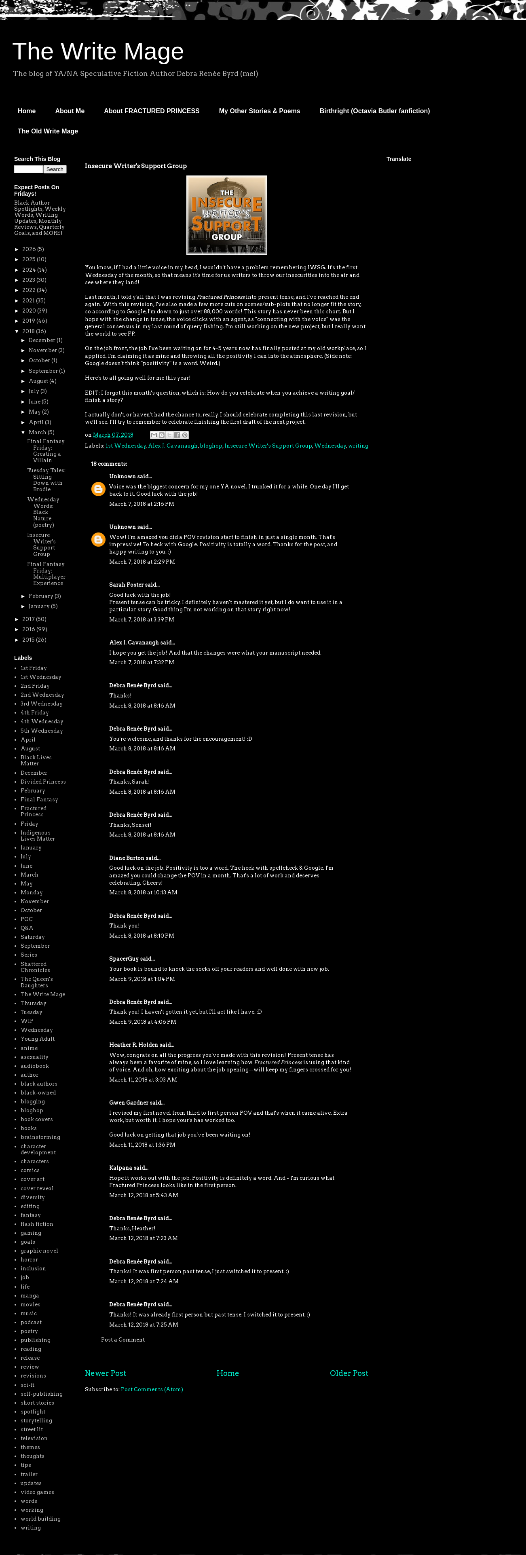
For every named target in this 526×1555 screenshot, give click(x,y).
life (25, 1287)
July (34, 391)
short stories (37, 1403)
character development (38, 1149)
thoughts (32, 1456)
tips (26, 1465)
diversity (33, 1197)
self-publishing (42, 1394)
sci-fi (28, 1385)
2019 (29, 321)
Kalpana (120, 1168)
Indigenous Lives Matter (38, 836)
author (29, 1075)
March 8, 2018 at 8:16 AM (142, 706)
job (25, 1277)
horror (29, 1260)
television (34, 1438)
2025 (29, 259)
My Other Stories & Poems (259, 111)
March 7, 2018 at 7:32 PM (141, 662)
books (29, 1128)
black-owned (38, 1093)
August (39, 381)
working (32, 1510)
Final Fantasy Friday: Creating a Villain (46, 450)
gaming (31, 1233)
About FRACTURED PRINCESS (151, 111)
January (40, 606)
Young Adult (38, 1039)
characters (35, 1161)
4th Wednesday (42, 721)
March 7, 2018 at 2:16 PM (141, 504)
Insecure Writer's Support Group (268, 446)
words (29, 1501)
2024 (29, 270)
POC (27, 919)
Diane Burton (126, 858)
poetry (29, 1331)
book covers (37, 1119)
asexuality (35, 1057)
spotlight (33, 1412)
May (35, 412)
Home (27, 111)
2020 (29, 311)
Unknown (122, 476)
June (35, 402)
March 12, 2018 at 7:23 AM (143, 1238)
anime (29, 1048)
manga (30, 1296)
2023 (29, 280)
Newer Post (105, 1373)
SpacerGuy (124, 959)
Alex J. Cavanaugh (173, 446)
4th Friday (35, 713)
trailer (29, 1474)
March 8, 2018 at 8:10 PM (141, 936)
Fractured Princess (33, 811)
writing (358, 446)
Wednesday (330, 446)
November (43, 350)
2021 (29, 301)
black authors (39, 1084)
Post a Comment (123, 1340)
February (42, 596)
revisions (33, 1376)
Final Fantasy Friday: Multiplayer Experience (46, 573)
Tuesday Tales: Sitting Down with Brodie (46, 479)
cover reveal (37, 1188)
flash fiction (37, 1224)
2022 (29, 290)
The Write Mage (98, 51)
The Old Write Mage (48, 131)
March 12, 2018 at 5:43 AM (143, 1195)
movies (30, 1304)
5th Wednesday (42, 731)
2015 (29, 640)
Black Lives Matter (36, 760)
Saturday (33, 937)
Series (29, 955)
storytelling (36, 1421)
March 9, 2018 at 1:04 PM (142, 979)
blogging (33, 1102)
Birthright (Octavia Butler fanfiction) (375, 111)
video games (37, 1492)
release (30, 1358)
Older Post (349, 1373)
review (30, 1367)
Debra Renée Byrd (132, 685)
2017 (29, 619)
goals (28, 1242)
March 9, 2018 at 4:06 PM (142, 1022)
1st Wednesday (126, 446)
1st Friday (34, 668)
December (43, 340)
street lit (32, 1429)
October (40, 360)
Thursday (33, 1003)
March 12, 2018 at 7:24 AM (144, 1281)
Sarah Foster (126, 585)
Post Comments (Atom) (152, 1389)
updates (31, 1483)
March (38, 432)
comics (30, 1170)
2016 (29, 629)
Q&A (27, 928)
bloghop (211, 446)
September (44, 371)
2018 (29, 331)
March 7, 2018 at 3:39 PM (141, 620)
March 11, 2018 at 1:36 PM (142, 1145)
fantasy (31, 1215)
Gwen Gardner (128, 1103)
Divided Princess (43, 782)
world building (41, 1519)
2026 (29, 249)
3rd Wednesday (42, 704)
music (29, 1313)
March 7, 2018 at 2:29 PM (142, 562)
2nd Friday (35, 686)
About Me (69, 111)
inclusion (33, 1269)
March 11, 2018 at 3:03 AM (143, 1080)
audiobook (35, 1066)
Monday (32, 892)
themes (30, 1447)
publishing (36, 1340)
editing (30, 1206)
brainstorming (40, 1137)
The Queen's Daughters (37, 982)
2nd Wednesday (42, 695)
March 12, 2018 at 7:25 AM (143, 1325)
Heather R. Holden (133, 1045)
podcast (31, 1322)
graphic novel (39, 1251)
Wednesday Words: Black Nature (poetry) (43, 512)
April (37, 422)
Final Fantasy (39, 800)
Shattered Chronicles (35, 967)
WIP (27, 1021)
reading (31, 1349)
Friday (29, 824)
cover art (32, 1179)
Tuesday (31, 1012)
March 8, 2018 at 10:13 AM (143, 892)
